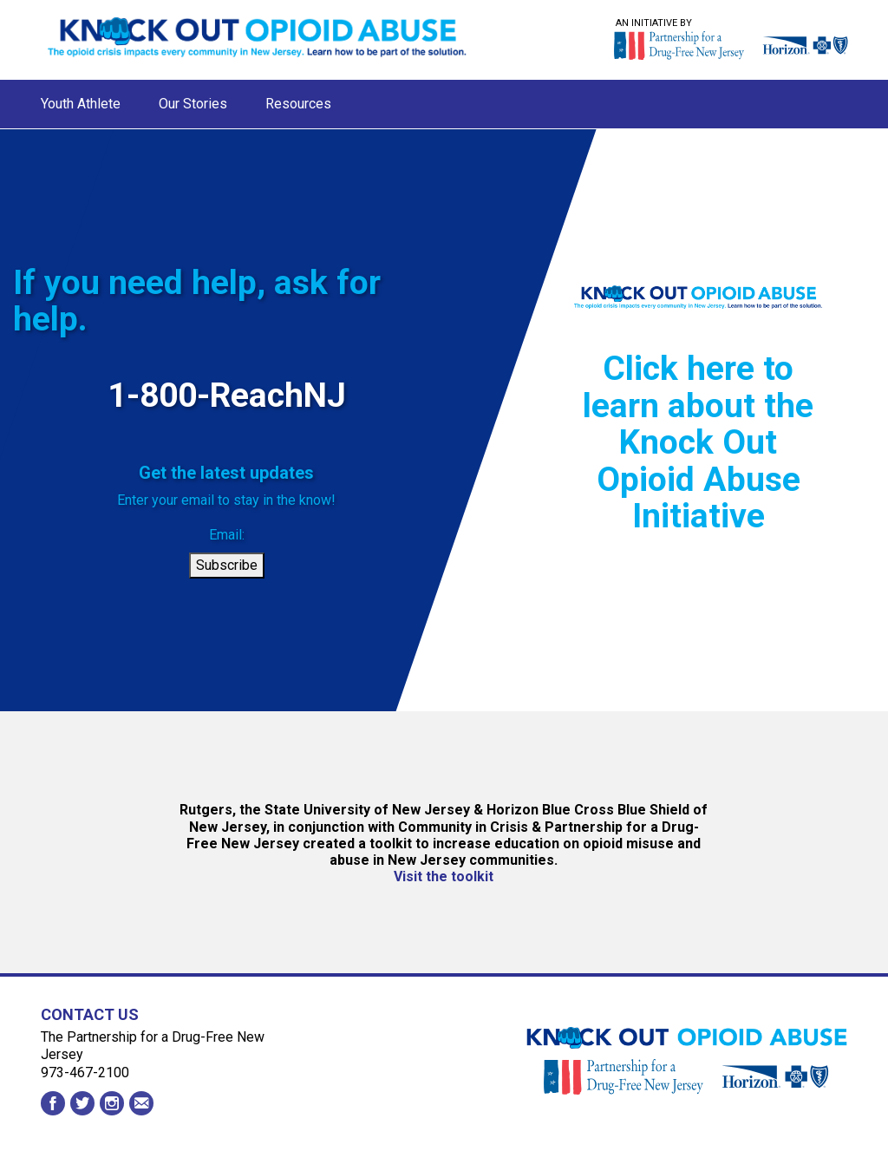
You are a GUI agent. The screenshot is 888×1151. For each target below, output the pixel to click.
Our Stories (193, 103)
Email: (227, 534)
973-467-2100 (85, 1072)
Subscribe (227, 565)
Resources (298, 103)
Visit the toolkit (443, 876)
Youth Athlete (81, 103)
